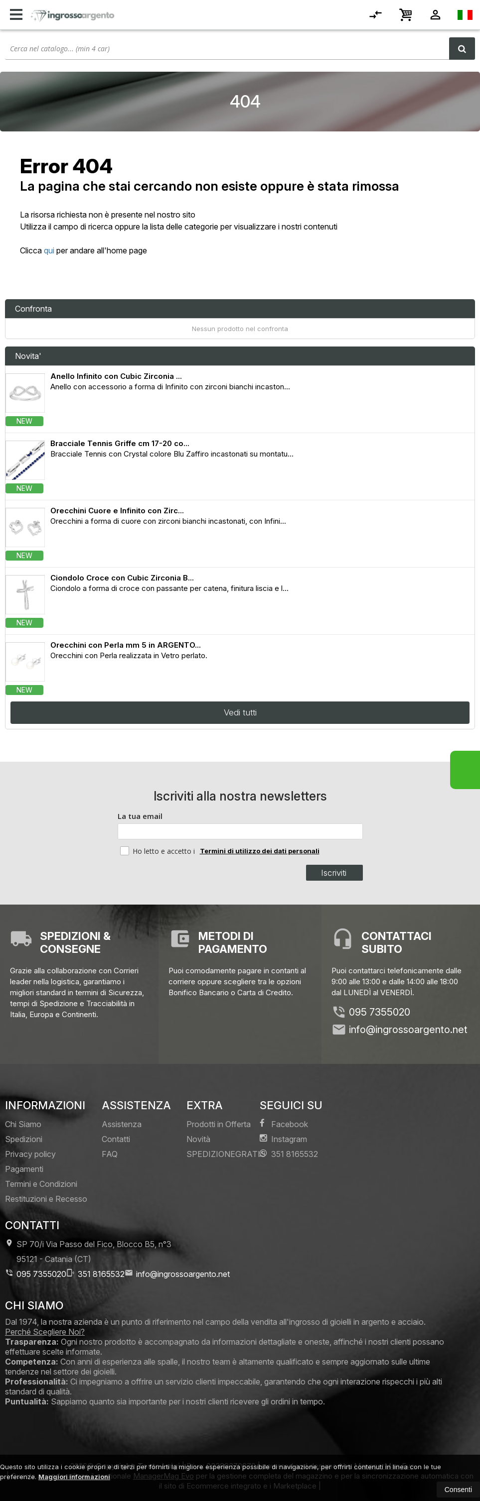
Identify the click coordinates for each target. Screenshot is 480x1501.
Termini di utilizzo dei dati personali (260, 851)
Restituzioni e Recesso (46, 1199)
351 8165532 (289, 1154)
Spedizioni (23, 1139)
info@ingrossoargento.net (408, 1030)
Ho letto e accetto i (158, 851)
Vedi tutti (240, 712)
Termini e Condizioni (41, 1184)
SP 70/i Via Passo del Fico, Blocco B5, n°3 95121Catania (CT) (88, 1251)
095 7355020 (379, 1012)
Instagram (283, 1139)
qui (49, 250)
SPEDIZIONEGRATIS (226, 1154)
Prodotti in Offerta (218, 1124)
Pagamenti (24, 1169)
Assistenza (122, 1124)
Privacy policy (30, 1154)
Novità (198, 1139)
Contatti (116, 1139)
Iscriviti (333, 873)
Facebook (284, 1124)
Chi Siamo (23, 1124)
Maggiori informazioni (74, 1477)
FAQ (110, 1154)
